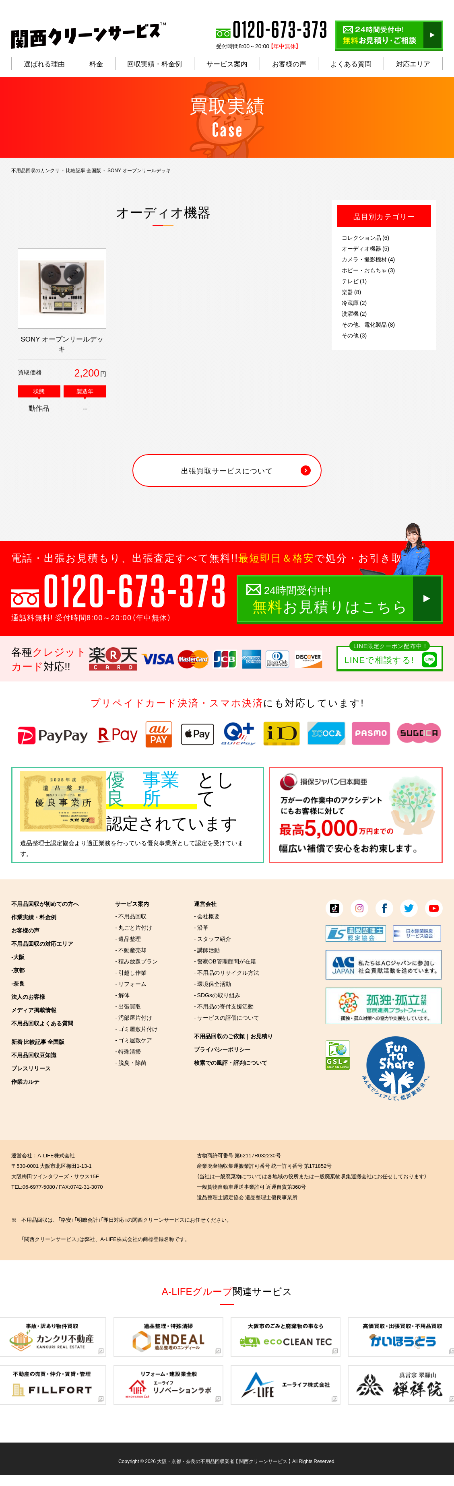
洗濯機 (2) (354, 313)
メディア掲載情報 (33, 1010)
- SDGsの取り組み (217, 995)
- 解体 (122, 995)
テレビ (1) (354, 281)
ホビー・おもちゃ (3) (368, 270)
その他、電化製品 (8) (368, 324)
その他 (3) (354, 335)
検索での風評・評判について (230, 1062)
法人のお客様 (28, 996)
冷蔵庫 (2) (354, 302)
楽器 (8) (351, 292)
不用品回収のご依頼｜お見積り (233, 1036)
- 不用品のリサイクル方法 (226, 972)
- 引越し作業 (131, 972)
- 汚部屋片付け (133, 1017)
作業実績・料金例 (33, 917)
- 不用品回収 (131, 916)
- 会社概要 (207, 916)
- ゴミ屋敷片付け (136, 1029)
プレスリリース (31, 1068)
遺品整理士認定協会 (47, 842)
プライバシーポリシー (222, 1049)
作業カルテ (25, 1081)
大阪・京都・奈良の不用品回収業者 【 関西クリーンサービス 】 (224, 1461)
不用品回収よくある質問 (42, 1023)
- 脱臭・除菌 (131, 1062)
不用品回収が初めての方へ (45, 903)
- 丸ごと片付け (133, 927)
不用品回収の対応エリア (42, 943)
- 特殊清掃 (128, 1051)
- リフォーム (131, 984)
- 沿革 (201, 927)
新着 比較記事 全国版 (37, 1041)
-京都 (18, 970)
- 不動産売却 (131, 950)
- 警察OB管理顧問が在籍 (225, 961)
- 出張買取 (128, 1006)
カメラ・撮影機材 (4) (368, 259)
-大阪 (18, 957)
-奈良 (18, 983)
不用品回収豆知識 (33, 1055)
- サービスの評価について (226, 1017)
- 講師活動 (207, 950)
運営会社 (205, 903)
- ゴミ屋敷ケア (133, 1040)
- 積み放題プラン (136, 961)
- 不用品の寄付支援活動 (224, 1006)
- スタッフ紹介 (212, 938)
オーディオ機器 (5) (365, 248)
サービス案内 (132, 903)
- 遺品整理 (128, 938)
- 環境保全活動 (212, 984)
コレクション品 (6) (365, 237)
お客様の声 (25, 930)
